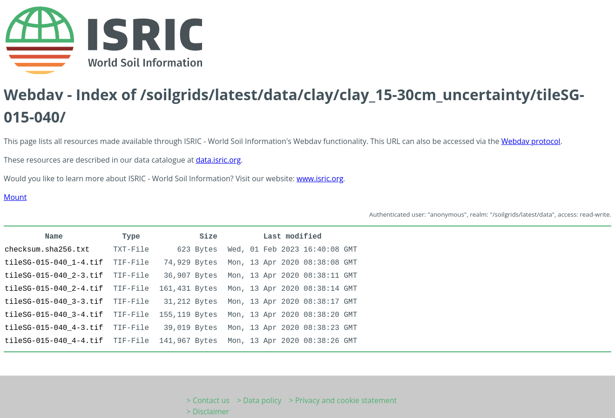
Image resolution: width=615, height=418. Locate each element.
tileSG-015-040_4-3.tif (54, 328)
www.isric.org (320, 178)
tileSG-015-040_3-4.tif (54, 315)
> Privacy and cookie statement (343, 400)
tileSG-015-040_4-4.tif (54, 341)
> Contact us (208, 400)
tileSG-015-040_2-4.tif (54, 289)
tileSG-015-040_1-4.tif (54, 263)
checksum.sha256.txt (47, 250)
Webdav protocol (531, 141)
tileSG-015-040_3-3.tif (54, 302)
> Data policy (259, 400)
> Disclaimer (208, 411)
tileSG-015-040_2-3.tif (54, 276)
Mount (15, 197)
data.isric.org (218, 160)
